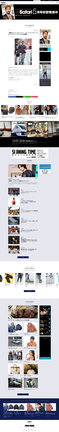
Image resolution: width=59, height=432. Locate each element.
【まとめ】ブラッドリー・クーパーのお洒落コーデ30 (15, 78)
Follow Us (45, 358)
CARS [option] (16, 400)
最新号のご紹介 (42, 48)
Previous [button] (11, 130)
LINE (26, 96)
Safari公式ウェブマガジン (37, 0)
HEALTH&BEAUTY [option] (38, 400)
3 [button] (25, 288)
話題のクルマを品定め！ (11, 389)
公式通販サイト (53, 2)
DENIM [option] (14, 400)
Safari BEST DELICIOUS (50, 0)
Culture (28, 232)
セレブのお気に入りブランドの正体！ (13, 334)
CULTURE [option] (30, 400)
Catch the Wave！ (10, 375)
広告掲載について (27, 427)
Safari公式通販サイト (43, 0)
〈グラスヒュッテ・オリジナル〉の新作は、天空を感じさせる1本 (29, 221)
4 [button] (26, 288)
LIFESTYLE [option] (33, 400)
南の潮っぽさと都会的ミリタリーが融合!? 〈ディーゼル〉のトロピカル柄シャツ (29, 414)
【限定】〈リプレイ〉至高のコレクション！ (40, 413)
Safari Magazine (5, 417)
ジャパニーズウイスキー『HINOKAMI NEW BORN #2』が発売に (28, 201)
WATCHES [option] (19, 400)
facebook (12, 96)
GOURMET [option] (22, 400)
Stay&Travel (26, 232)
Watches (23, 223)
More (23, 257)
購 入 (49, 49)
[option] (29, 133)
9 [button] (32, 288)
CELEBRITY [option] (42, 400)
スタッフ (38, 427)
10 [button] (33, 288)
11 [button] (34, 288)
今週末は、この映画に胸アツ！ (28, 375)
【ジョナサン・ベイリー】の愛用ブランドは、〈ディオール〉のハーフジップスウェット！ (8, 414)
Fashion (16, 414)
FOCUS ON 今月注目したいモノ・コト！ (29, 389)
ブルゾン (18, 414)
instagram (34, 96)
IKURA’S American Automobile (12, 348)
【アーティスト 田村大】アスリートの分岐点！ (30, 348)
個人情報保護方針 (33, 427)
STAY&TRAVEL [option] (26, 400)
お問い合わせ (21, 427)
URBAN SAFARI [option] (47, 400)
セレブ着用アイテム (5, 416)
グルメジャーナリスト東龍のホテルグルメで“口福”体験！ (19, 320)
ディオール (9, 416)
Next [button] (47, 130)
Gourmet (23, 232)
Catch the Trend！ (26, 334)
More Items (29, 291)
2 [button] (24, 288)
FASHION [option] (11, 400)
